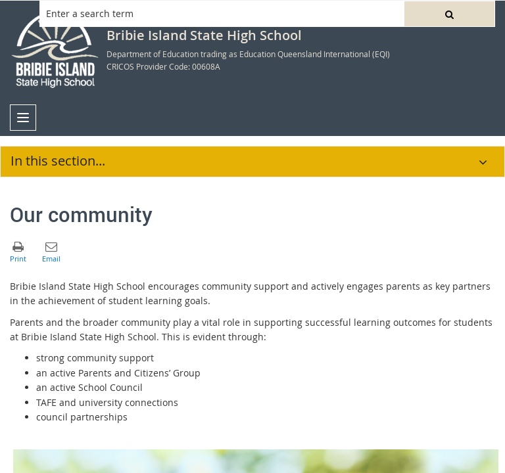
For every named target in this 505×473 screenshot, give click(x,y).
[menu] (23, 117)
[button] (449, 14)
